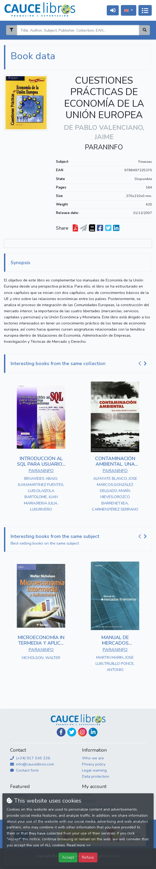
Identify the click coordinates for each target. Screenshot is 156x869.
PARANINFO (104, 147)
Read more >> (79, 845)
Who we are (93, 758)
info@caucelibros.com (32, 764)
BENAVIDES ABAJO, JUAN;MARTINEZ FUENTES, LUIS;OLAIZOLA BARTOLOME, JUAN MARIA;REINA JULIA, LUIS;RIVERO (41, 494)
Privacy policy (93, 764)
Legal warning (94, 770)
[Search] (78, 30)
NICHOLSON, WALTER (41, 657)
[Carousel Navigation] (143, 364)
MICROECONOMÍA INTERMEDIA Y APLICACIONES (41, 643)
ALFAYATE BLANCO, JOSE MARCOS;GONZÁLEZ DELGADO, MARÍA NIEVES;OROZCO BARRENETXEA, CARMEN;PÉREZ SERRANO (115, 494)
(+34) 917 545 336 (30, 758)
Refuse (88, 857)
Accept (68, 857)
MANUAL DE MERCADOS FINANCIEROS (115, 643)
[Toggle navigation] (145, 10)
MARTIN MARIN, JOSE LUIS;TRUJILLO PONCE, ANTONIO (115, 663)
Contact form (24, 770)
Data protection (95, 776)
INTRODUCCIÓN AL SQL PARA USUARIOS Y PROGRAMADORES (41, 464)
